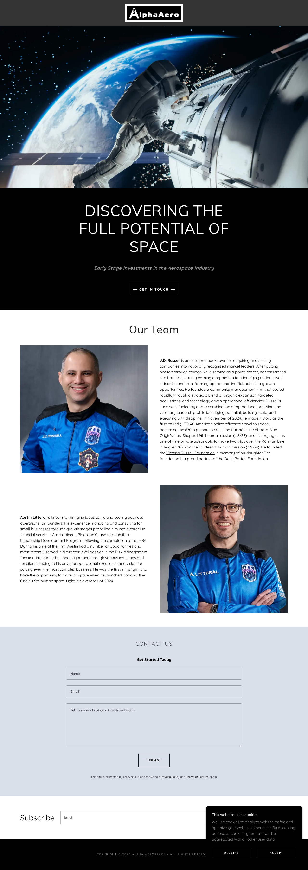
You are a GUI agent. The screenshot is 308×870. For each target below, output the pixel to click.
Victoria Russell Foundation (190, 452)
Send (154, 760)
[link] (154, 12)
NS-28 (240, 435)
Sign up (269, 817)
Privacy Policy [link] (170, 777)
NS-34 (252, 447)
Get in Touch (154, 289)
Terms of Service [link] (197, 777)
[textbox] (154, 674)
